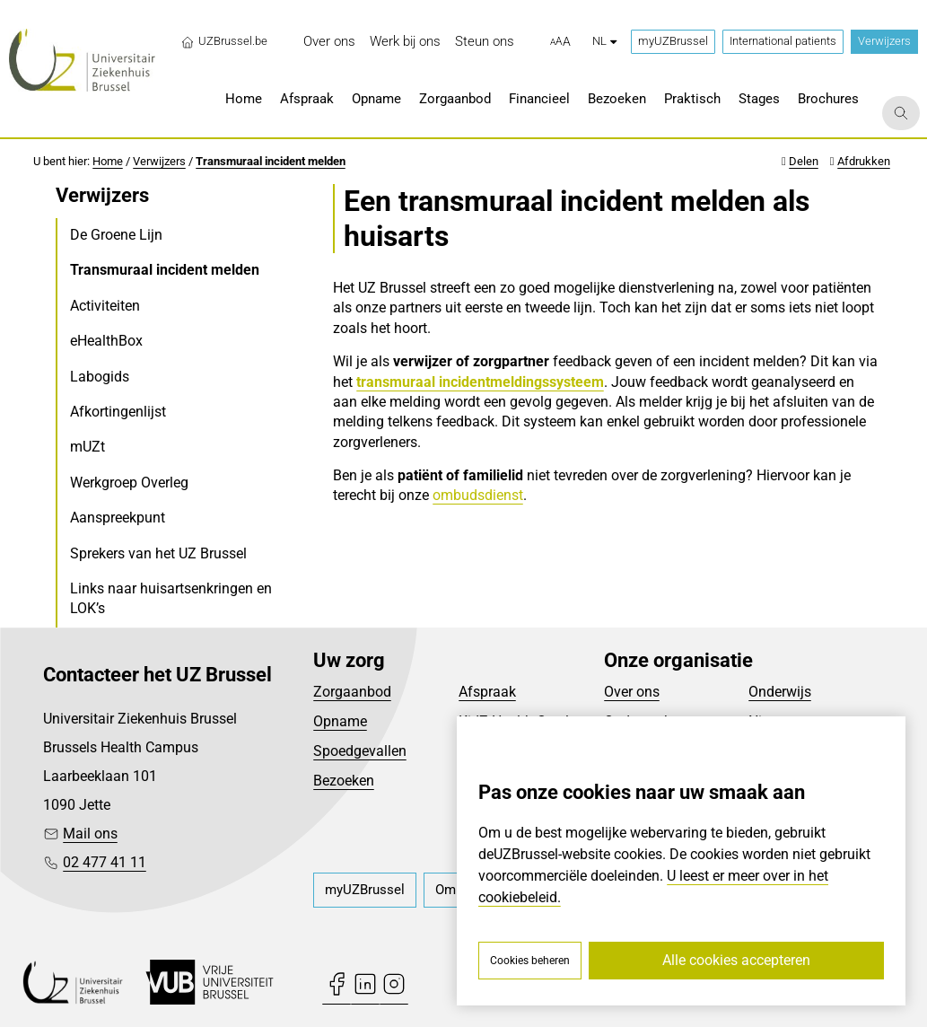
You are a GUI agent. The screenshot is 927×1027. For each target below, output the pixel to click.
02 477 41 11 (104, 862)
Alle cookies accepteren (736, 960)
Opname (340, 721)
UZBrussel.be (223, 41)
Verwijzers (884, 41)
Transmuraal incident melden (270, 161)
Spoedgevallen (360, 750)
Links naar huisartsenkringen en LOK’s (171, 598)
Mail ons (90, 833)
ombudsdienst (478, 495)
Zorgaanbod (352, 691)
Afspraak (487, 691)
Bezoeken (343, 780)
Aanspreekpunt (117, 517)
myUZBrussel (673, 41)
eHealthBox (106, 340)
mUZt (87, 446)
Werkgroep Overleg (129, 482)
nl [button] (604, 41)
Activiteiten (105, 305)
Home (107, 161)
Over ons (632, 691)
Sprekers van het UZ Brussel (158, 553)
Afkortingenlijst (118, 411)
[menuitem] (329, 42)
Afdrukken (863, 161)
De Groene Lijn (116, 234)
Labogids (99, 376)
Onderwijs (779, 691)
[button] (560, 42)
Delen (803, 161)
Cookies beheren (530, 960)
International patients (783, 41)
